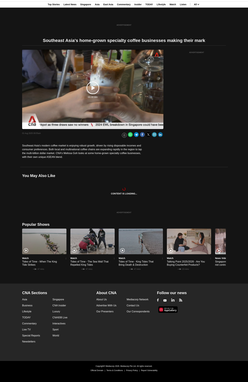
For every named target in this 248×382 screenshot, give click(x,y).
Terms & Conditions (114, 370)
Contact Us (133, 305)
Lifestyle (161, 18)
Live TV (26, 329)
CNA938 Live (60, 317)
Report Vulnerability (149, 370)
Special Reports (31, 335)
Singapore (85, 18)
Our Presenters (104, 311)
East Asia (108, 18)
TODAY (149, 18)
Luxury (56, 311)
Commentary (124, 18)
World (56, 335)
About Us (101, 299)
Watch (173, 18)
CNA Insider (59, 305)
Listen (183, 18)
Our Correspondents (138, 311)
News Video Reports (225, 258)
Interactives (59, 323)
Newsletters (28, 341)
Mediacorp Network (138, 299)
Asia (97, 18)
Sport (56, 329)
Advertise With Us (106, 305)
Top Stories (54, 18)
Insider (138, 18)
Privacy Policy (132, 370)
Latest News (70, 18)
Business (27, 305)
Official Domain (96, 370)
